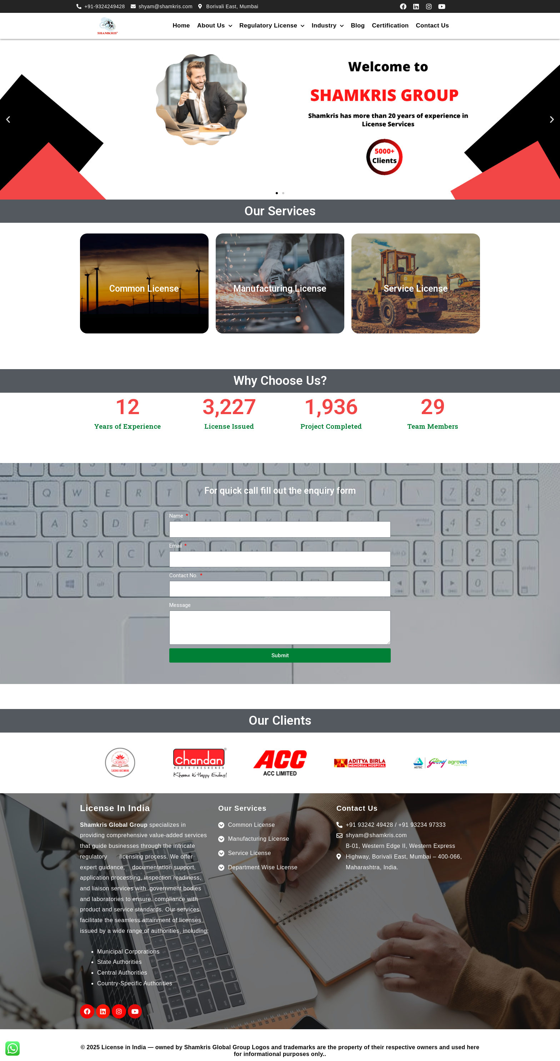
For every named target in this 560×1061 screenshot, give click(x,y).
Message (180, 605)
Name (177, 516)
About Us (214, 26)
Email (176, 546)
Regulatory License (272, 26)
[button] (277, 193)
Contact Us (432, 25)
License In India (115, 808)
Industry (328, 26)
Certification (390, 25)
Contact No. (184, 575)
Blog (358, 25)
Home (181, 25)
